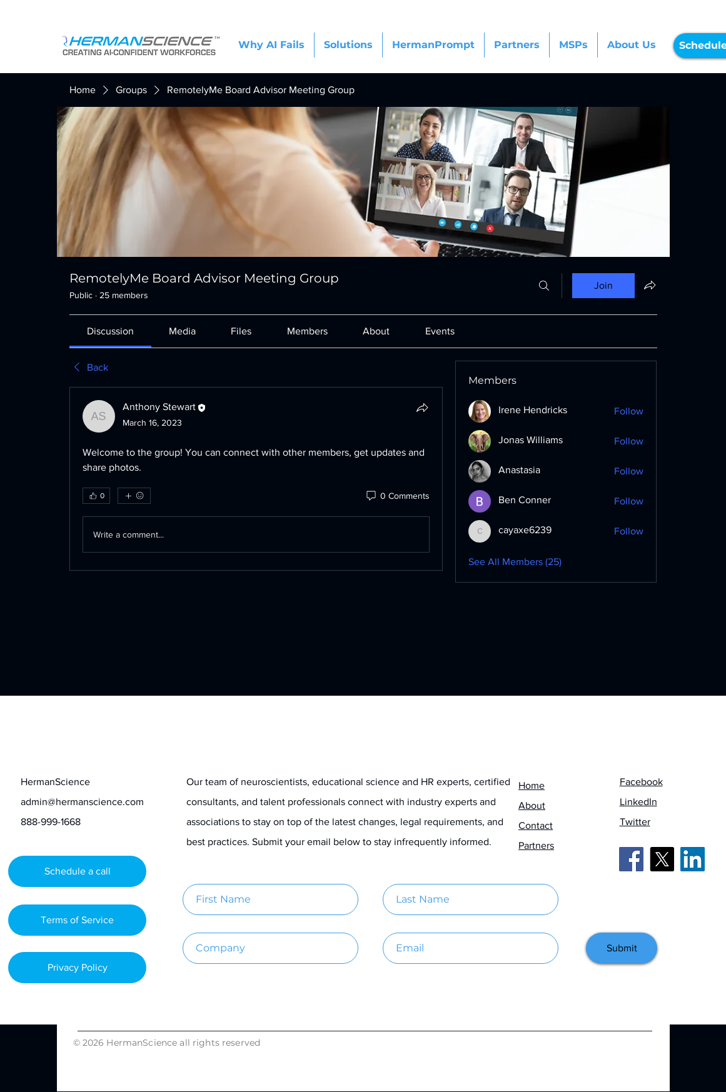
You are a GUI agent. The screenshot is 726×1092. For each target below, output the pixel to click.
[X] (662, 859)
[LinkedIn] (692, 859)
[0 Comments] (397, 496)
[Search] (544, 285)
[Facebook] (631, 859)
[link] (110, 331)
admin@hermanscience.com (82, 801)
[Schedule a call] (77, 871)
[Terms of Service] (77, 920)
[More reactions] (134, 496)
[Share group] (649, 285)
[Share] (422, 407)
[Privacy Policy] (77, 967)
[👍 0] (96, 496)
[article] (256, 479)
